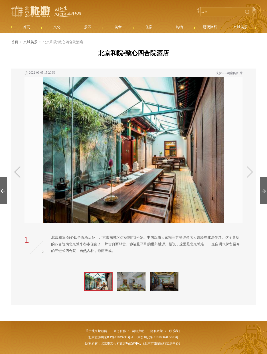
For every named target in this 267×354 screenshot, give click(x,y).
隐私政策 (156, 331)
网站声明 (138, 331)
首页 (14, 42)
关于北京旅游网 (96, 331)
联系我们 (175, 331)
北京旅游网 (46, 11)
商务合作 (119, 331)
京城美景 (30, 42)
